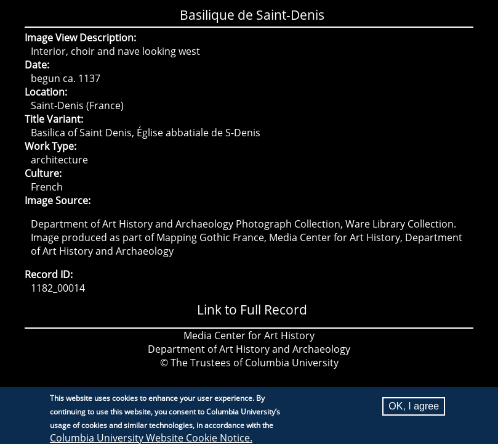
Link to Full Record (252, 309)
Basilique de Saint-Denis (252, 14)
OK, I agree (413, 408)
